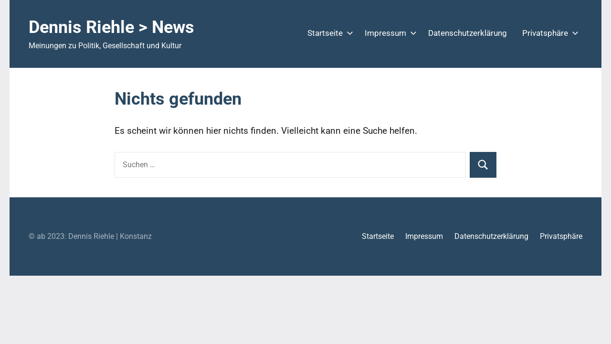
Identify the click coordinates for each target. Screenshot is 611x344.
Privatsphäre (548, 33)
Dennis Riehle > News (111, 27)
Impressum (389, 33)
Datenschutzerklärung (467, 33)
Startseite (328, 33)
